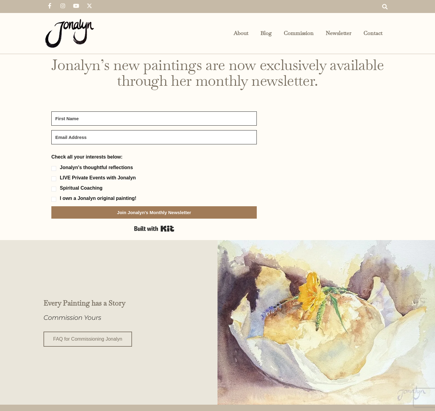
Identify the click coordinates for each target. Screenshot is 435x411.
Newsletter (338, 33)
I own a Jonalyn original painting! (98, 198)
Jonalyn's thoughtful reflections (96, 167)
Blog (266, 33)
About (241, 33)
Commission (299, 33)
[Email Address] (154, 137)
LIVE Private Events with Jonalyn (98, 177)
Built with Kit (154, 228)
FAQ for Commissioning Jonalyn (87, 338)
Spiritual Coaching (81, 188)
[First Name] (154, 118)
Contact (372, 33)
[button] (385, 6)
